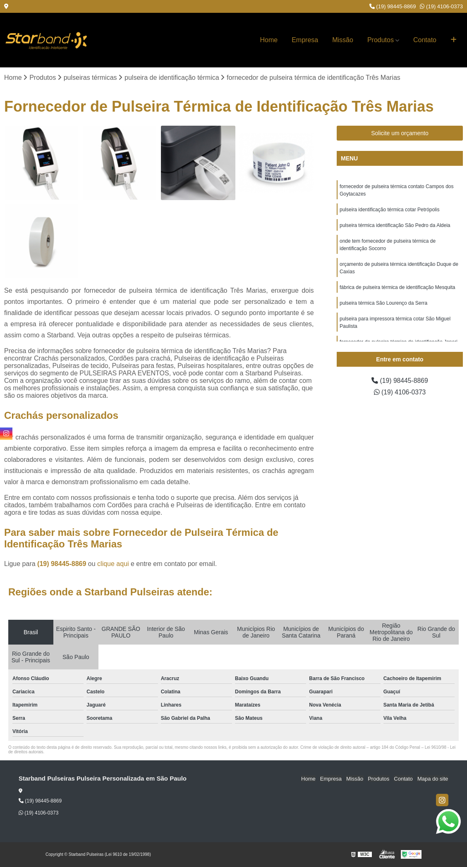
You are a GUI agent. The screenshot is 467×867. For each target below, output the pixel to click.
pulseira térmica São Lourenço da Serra (383, 303)
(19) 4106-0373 (441, 6)
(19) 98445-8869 (392, 6)
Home (269, 39)
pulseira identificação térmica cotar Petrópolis (389, 210)
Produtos (380, 39)
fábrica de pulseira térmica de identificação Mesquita (397, 288)
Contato (424, 39)
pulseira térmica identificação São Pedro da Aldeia (395, 226)
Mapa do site (432, 779)
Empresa (305, 39)
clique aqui (113, 563)
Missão (342, 39)
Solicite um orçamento (400, 133)
